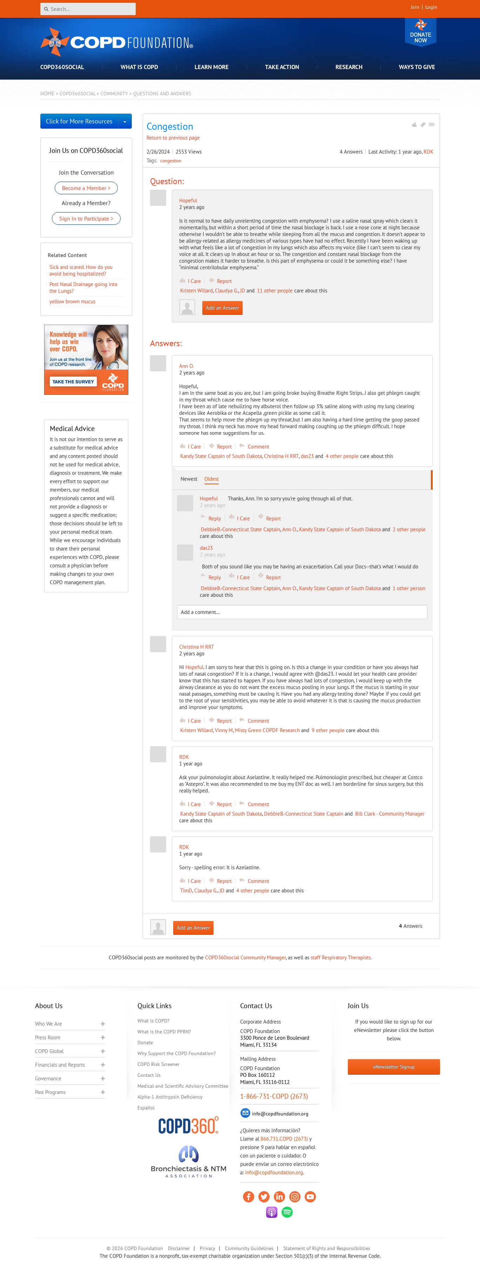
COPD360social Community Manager (245, 957)
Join (415, 7)
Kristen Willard (196, 290)
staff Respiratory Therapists (341, 957)
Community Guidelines (249, 1248)
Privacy (207, 1248)
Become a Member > (86, 187)
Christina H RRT (281, 456)
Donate (421, 32)
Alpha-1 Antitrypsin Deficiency (170, 1097)
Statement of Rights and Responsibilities (326, 1248)
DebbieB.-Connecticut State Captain (240, 529)
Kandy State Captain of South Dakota (221, 456)
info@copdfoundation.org (274, 1172)
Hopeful (188, 200)
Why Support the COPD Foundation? (176, 1053)
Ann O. (289, 529)
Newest (189, 478)
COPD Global (49, 1051)
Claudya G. (226, 290)
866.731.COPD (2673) (284, 1138)
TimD (186, 890)
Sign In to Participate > (86, 218)
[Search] (88, 9)
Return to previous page (173, 137)
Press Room (47, 1037)
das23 (307, 456)
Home (47, 93)
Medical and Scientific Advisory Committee (182, 1086)
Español (146, 1108)
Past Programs (50, 1092)
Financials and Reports (60, 1064)
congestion (170, 160)
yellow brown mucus (72, 301)
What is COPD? (153, 1021)
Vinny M (224, 730)
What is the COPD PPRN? (164, 1031)
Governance (48, 1078)
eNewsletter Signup (394, 1067)
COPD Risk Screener (158, 1064)
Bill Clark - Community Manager (390, 813)
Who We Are (48, 1023)
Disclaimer (179, 1248)
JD (242, 290)
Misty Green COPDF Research (267, 730)
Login (431, 7)
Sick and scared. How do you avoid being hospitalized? (81, 270)
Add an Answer (222, 307)
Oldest (211, 478)
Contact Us (149, 1075)
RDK (428, 151)
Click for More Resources (79, 121)
